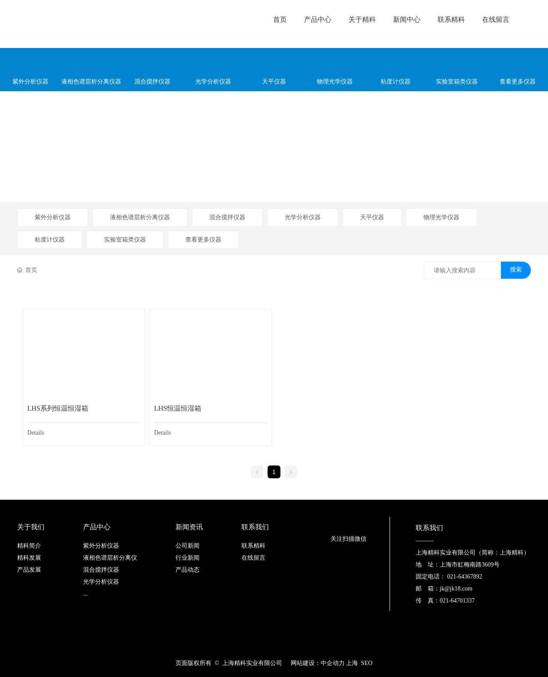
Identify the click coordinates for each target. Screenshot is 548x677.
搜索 (516, 269)
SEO (366, 663)
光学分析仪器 (303, 217)
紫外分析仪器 (53, 217)
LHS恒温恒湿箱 (177, 408)
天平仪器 (372, 217)
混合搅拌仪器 (227, 217)
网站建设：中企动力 (318, 663)
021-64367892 (464, 576)
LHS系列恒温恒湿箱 (57, 408)
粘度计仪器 (50, 239)
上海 (353, 663)
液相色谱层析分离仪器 (140, 217)
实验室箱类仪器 (125, 239)
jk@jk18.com (456, 588)
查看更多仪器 (203, 239)
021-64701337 (457, 600)
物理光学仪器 (441, 217)
